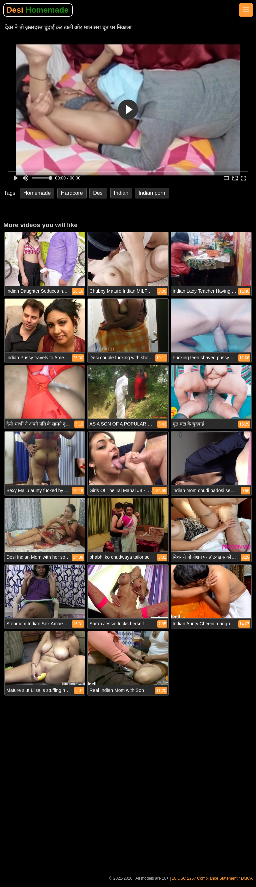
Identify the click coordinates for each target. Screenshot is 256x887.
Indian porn (152, 193)
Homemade (37, 193)
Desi (37, 9)
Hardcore (72, 193)
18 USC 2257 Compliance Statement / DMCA (212, 878)
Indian (121, 193)
